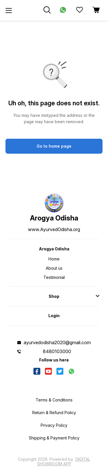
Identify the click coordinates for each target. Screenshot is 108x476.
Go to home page (54, 146)
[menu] (8, 10)
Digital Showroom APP (63, 461)
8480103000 (57, 351)
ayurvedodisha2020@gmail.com (57, 342)
